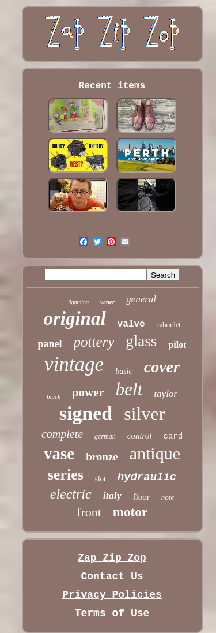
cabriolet (169, 325)
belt (129, 389)
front (89, 512)
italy (112, 495)
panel (50, 344)
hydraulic (147, 477)
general (141, 299)
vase (59, 453)
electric (71, 493)
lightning (78, 302)
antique (155, 453)
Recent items (112, 86)
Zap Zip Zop (112, 558)
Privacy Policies (112, 595)
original (74, 318)
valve (131, 324)
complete (62, 434)
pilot (177, 345)
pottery (94, 342)
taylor (165, 393)
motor (130, 512)
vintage (74, 364)
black (53, 396)
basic (123, 371)
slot (100, 478)
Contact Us (112, 576)
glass (141, 341)
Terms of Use (112, 613)
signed (86, 413)
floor (141, 496)
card (173, 436)
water (107, 301)
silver (144, 413)
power (88, 392)
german (105, 436)
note (167, 497)
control (139, 435)
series (66, 474)
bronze (102, 457)
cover (162, 367)
